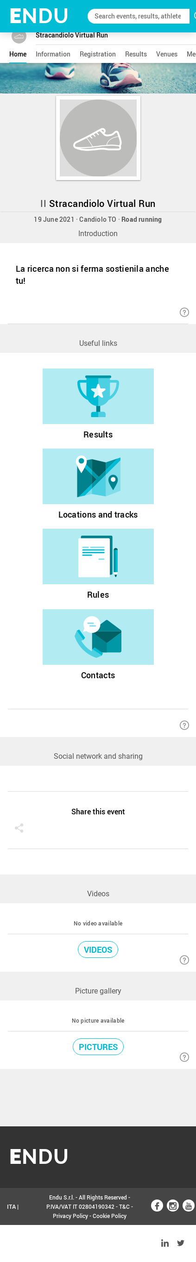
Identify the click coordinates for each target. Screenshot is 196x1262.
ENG (13, 1243)
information (53, 54)
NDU (39, 16)
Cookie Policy (109, 1215)
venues (166, 54)
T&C (124, 1206)
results (136, 54)
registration (98, 54)
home (17, 54)
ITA (11, 1206)
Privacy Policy (70, 1215)
